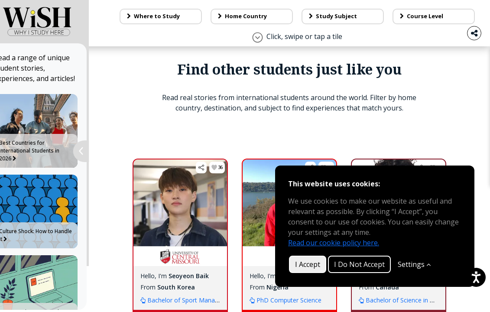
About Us (188, 12)
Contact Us (266, 12)
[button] (208, 219)
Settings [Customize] (414, 264)
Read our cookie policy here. (333, 242)
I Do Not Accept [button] (359, 264)
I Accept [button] (307, 264)
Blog (123, 12)
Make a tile (350, 12)
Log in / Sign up (438, 12)
